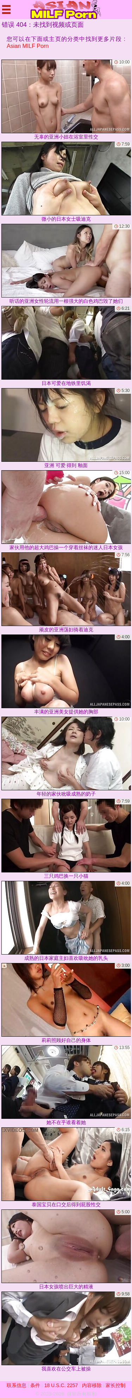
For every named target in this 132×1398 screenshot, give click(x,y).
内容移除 (92, 1385)
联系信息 (16, 1385)
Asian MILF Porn (28, 46)
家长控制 (115, 1385)
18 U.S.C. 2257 (61, 1385)
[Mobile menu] (6, 9)
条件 (35, 1385)
